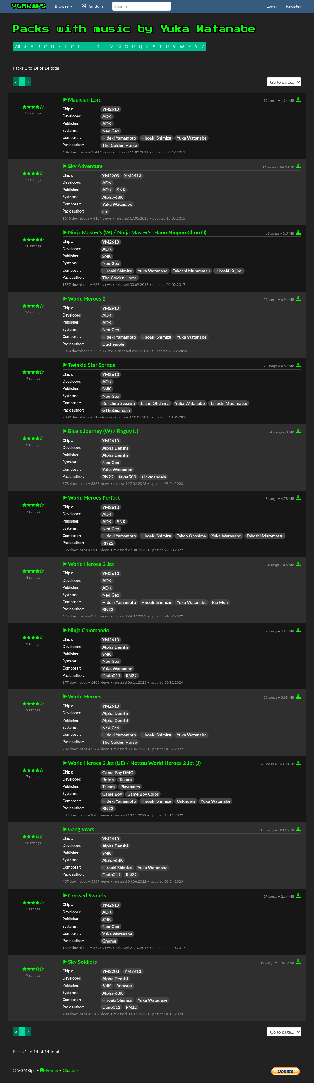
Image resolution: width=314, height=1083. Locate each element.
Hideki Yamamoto (119, 137)
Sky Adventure (85, 166)
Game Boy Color (142, 794)
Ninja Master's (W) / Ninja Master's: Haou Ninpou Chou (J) (137, 232)
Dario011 (111, 675)
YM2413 (132, 175)
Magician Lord (85, 99)
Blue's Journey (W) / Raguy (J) (103, 431)
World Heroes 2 (87, 298)
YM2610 (110, 109)
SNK (121, 189)
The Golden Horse (119, 145)
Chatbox (71, 1070)
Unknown (186, 801)
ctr (105, 211)
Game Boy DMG (117, 772)
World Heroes (84, 696)
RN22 (107, 476)
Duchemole (113, 344)
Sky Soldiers (82, 962)
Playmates (130, 786)
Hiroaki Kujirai (229, 270)
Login (271, 6)
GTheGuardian (116, 410)
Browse (64, 6)
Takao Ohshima (155, 403)
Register (293, 6)
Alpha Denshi (115, 448)
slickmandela (153, 476)
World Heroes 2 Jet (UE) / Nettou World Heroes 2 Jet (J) (134, 763)
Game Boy (112, 794)
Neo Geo (110, 130)
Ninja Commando (88, 630)
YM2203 (110, 175)
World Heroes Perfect (94, 498)
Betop (108, 779)
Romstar (124, 985)
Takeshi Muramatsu (191, 270)
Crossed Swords (87, 895)
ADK (107, 116)
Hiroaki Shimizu (156, 137)
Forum (49, 1070)
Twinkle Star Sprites (91, 365)
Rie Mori (220, 602)
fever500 (127, 476)
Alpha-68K (112, 197)
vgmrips (29, 6)
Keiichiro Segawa (118, 403)
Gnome (109, 940)
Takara (125, 779)
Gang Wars (81, 829)
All (17, 46)
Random (92, 6)
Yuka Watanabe (191, 137)
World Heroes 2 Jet (91, 564)
